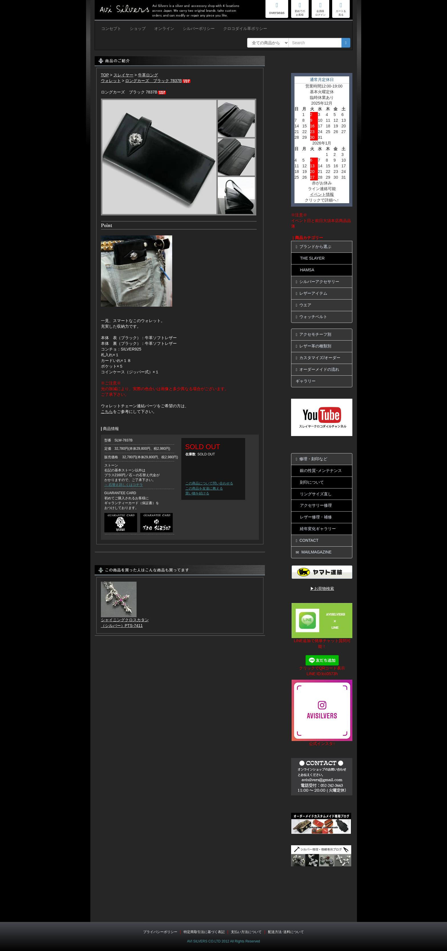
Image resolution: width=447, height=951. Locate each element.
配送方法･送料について (286, 932)
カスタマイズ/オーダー (318, 357)
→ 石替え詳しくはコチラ (123, 485)
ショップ (138, 28)
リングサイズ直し (316, 494)
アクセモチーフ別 (313, 334)
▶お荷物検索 (322, 588)
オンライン (164, 28)
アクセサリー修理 (316, 505)
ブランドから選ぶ (313, 246)
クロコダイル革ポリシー (245, 28)
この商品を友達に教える (204, 488)
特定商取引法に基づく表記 (204, 932)
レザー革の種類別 (313, 346)
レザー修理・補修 (316, 517)
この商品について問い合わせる (209, 483)
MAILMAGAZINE (314, 552)
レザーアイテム (311, 293)
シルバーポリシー (199, 28)
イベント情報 (322, 194)
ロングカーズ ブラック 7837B (158, 80)
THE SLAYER (312, 258)
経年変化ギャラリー (318, 528)
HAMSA (307, 270)
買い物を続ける (197, 493)
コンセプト (111, 28)
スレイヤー (123, 75)
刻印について (312, 482)
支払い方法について (246, 932)
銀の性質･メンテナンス (321, 470)
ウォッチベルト (311, 316)
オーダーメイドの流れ (317, 369)
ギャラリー (306, 381)
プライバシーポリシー (160, 932)
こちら (107, 411)
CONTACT (307, 540)
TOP (105, 75)
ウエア (303, 305)
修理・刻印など (311, 459)
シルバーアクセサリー (317, 281)
